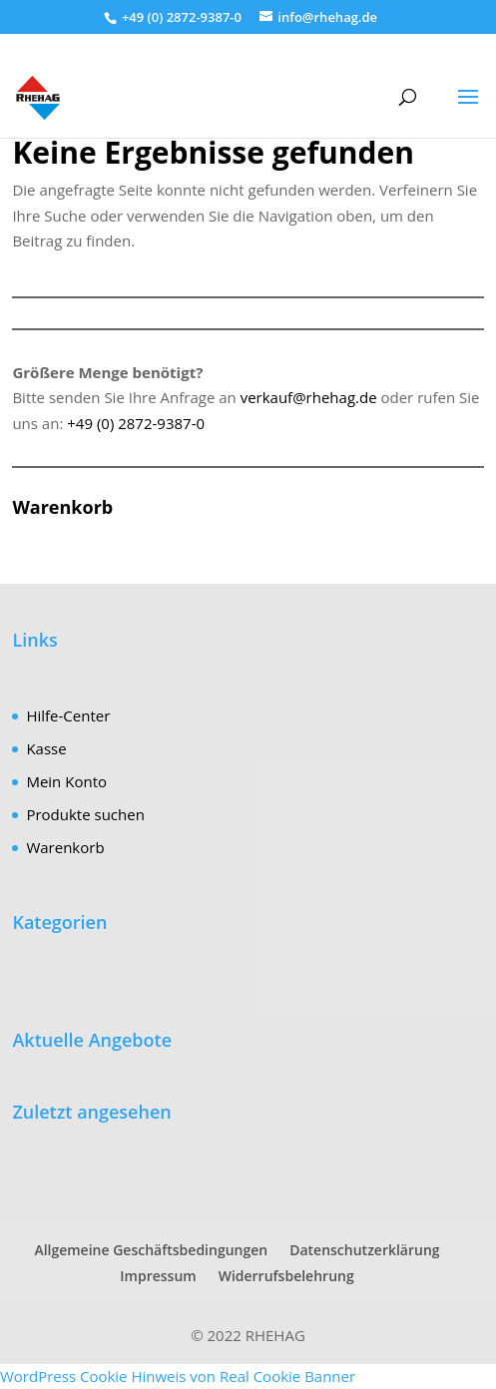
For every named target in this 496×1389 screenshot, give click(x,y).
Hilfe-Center (68, 715)
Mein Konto (66, 781)
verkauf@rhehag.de (309, 397)
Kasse (46, 748)
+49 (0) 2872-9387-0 (136, 423)
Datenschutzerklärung (364, 1249)
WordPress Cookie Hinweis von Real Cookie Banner (177, 1376)
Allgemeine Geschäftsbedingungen (150, 1249)
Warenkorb (65, 847)
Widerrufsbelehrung (286, 1275)
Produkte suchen (85, 814)
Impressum (158, 1275)
